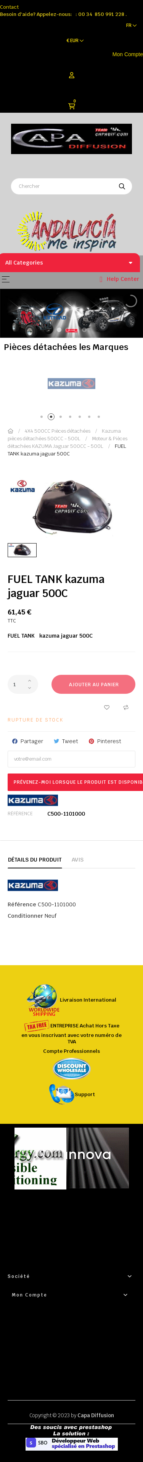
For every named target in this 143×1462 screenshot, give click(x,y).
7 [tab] (100, 418)
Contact (9, 7)
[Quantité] (23, 684)
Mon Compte (127, 54)
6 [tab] (90, 418)
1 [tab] (43, 418)
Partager (32, 741)
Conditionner (25, 915)
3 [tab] (62, 418)
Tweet (70, 741)
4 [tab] (71, 418)
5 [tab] (81, 418)
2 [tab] (52, 418)
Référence (20, 814)
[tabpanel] (71, 384)
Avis (78, 859)
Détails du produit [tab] (35, 859)
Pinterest (109, 741)
